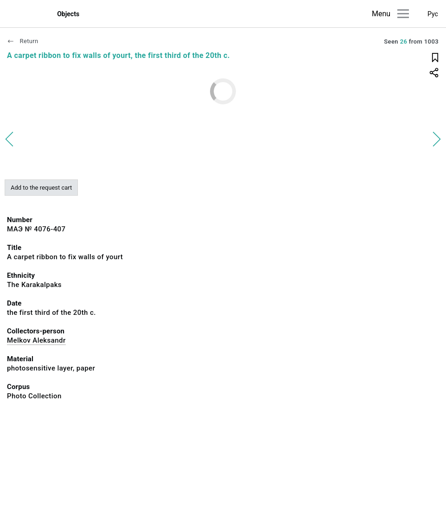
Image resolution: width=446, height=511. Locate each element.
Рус (432, 14)
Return (22, 41)
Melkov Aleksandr (36, 340)
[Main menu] (403, 14)
